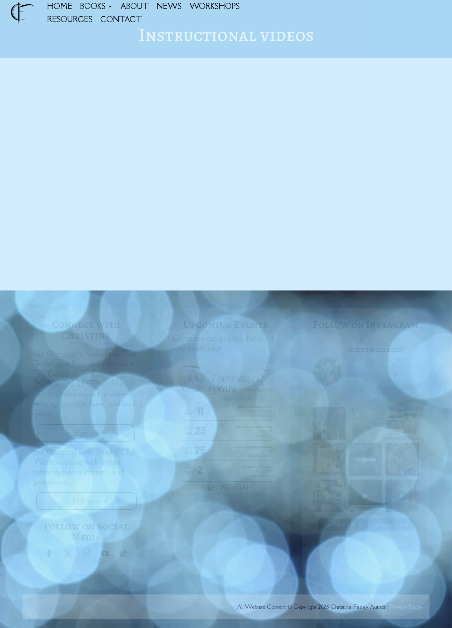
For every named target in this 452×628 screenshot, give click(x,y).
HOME (59, 6)
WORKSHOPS (214, 6)
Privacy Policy (406, 606)
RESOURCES (70, 19)
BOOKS (92, 6)
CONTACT (121, 19)
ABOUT (134, 6)
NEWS (169, 6)
